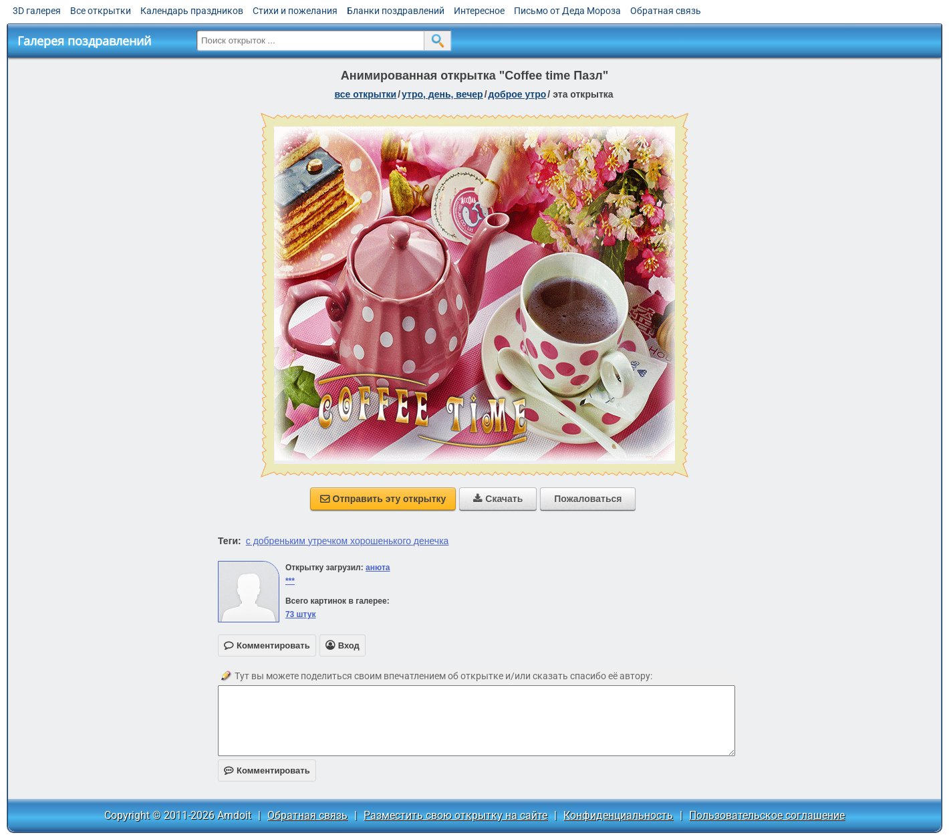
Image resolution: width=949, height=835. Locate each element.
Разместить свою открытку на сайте (455, 815)
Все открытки (100, 10)
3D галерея (37, 10)
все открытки (365, 94)
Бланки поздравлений (395, 10)
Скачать (498, 498)
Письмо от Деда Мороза (567, 10)
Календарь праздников (191, 10)
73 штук (300, 614)
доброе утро (518, 94)
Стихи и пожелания (295, 10)
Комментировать (267, 770)
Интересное (479, 10)
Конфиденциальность (618, 815)
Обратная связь (665, 10)
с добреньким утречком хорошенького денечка (347, 540)
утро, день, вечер (442, 94)
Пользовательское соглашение (767, 815)
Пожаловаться (588, 498)
